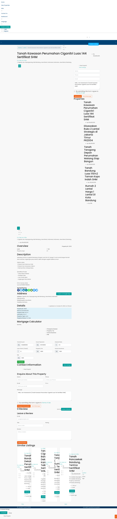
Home (2, 2)
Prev (23, 504)
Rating (47, 422)
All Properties (89, 507)
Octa (26, 494)
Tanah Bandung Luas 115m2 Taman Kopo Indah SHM (92, 173)
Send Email (78, 96)
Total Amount (20, 342)
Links (2, 8)
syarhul (57, 495)
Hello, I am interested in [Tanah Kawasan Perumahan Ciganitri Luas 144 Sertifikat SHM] (44, 396)
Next (66, 504)
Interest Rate (58, 342)
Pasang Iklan (96, 507)
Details (27, 492)
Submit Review (22, 442)
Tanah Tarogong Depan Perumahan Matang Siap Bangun (91, 154)
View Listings (67, 365)
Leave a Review (66, 409)
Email (18, 383)
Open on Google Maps (64, 294)
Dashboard (4, 16)
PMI (18, 355)
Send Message (36, 406)
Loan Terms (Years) (22, 348)
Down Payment (40, 342)
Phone (47, 377)
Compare (3, 512)
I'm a (46, 383)
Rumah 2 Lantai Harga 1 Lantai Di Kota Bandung (90, 193)
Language (4, 21)
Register (5, 31)
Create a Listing (5, 27)
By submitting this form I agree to (34, 403)
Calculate (21, 362)
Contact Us (4, 13)
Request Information (24, 406)
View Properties (5, 5)
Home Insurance (59, 348)
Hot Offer (24, 60)
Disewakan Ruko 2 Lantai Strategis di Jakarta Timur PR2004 (91, 133)
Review (19, 429)
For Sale (19, 60)
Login (5, 29)
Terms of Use (46, 403)
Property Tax (39, 348)
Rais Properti (45, 499)
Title (18, 422)
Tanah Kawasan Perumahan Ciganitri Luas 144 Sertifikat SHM (91, 111)
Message (19, 389)
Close (10, 513)
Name (18, 377)
